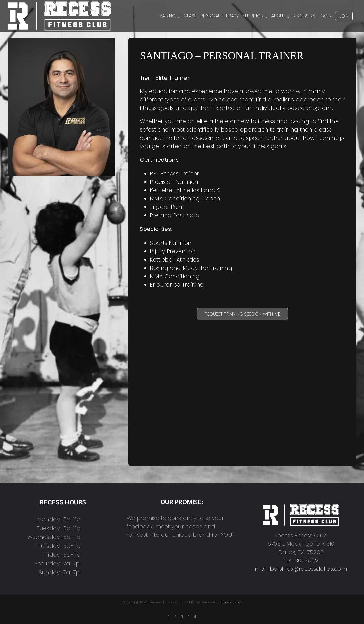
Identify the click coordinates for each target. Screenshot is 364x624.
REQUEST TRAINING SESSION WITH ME (242, 314)
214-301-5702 (300, 560)
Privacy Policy (231, 602)
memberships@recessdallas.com (301, 569)
